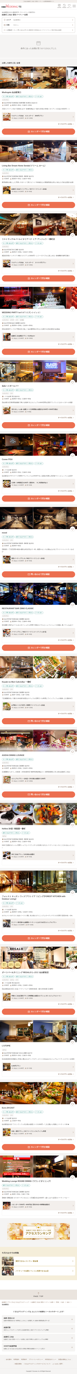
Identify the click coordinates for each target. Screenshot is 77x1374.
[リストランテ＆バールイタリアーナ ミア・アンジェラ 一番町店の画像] (38, 224)
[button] (38, 1319)
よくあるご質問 (57, 1364)
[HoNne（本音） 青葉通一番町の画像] (38, 814)
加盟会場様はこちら (64, 1359)
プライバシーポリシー (36, 1359)
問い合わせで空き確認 (38, 574)
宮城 (57, 1302)
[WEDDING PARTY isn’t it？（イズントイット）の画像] (38, 298)
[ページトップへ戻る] (38, 1295)
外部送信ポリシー (50, 1359)
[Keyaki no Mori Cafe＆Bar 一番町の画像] (38, 667)
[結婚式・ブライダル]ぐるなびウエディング (15, 1302)
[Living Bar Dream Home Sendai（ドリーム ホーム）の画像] (38, 151)
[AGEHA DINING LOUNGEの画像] (38, 741)
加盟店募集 (18, 1364)
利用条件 (24, 1359)
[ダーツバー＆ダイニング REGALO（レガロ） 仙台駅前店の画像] (38, 958)
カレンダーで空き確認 (38, 131)
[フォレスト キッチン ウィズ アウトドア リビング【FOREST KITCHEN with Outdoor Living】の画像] (38, 882)
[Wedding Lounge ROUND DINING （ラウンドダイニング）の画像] (38, 1167)
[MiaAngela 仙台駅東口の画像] (38, 78)
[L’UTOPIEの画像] (38, 1031)
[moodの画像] (38, 518)
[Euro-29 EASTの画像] (38, 1093)
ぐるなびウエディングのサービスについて (37, 1364)
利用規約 (16, 1359)
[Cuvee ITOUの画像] (38, 445)
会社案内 (9, 1359)
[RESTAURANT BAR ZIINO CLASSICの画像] (38, 594)
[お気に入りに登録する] (72, 88)
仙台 (62, 1302)
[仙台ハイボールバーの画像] (38, 371)
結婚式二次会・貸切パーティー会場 (42, 1302)
